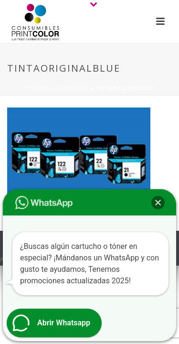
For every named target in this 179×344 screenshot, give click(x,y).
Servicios (73, 88)
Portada (37, 88)
